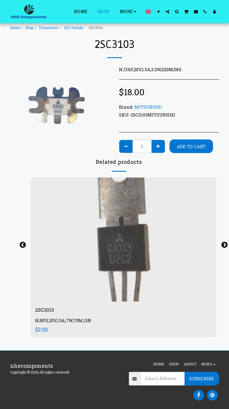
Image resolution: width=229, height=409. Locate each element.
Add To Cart (191, 146)
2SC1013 (45, 309)
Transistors (49, 27)
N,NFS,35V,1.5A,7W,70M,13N (63, 321)
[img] (123, 239)
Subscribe (201, 378)
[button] (158, 11)
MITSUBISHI (148, 107)
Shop (29, 27)
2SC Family (73, 27)
